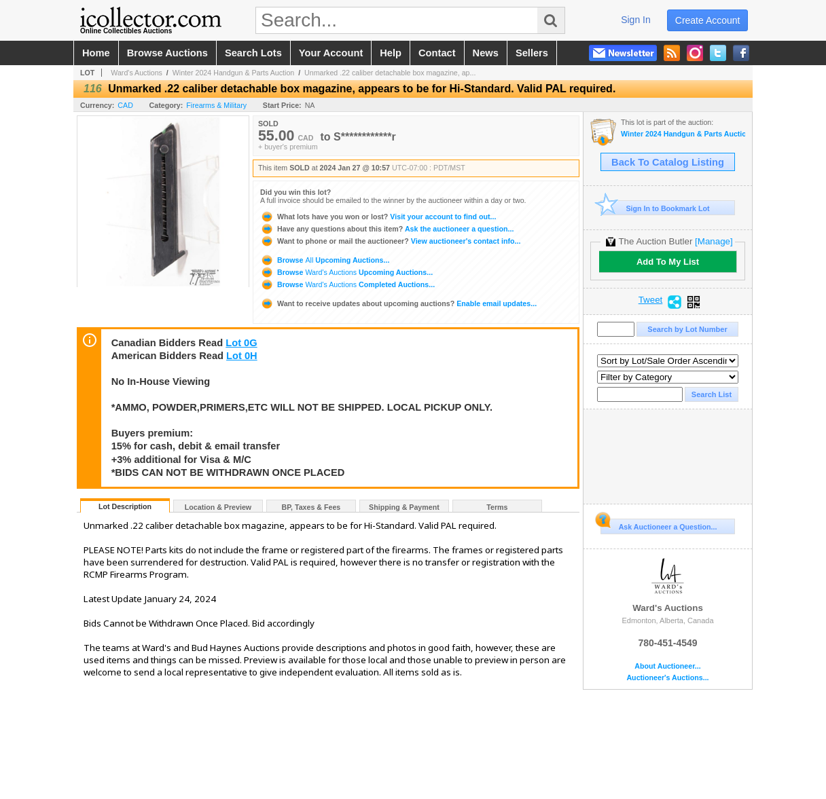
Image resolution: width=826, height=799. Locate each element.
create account (707, 20)
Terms (496, 507)
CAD (125, 105)
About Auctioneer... (667, 666)
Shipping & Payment (404, 507)
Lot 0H (241, 355)
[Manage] (713, 241)
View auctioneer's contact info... (390, 241)
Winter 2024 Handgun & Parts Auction (234, 73)
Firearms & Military (216, 105)
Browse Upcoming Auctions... (324, 260)
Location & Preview (218, 507)
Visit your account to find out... (378, 216)
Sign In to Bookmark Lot (655, 208)
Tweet (651, 300)
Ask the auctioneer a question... (387, 229)
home (96, 53)
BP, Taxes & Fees (311, 507)
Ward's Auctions (136, 73)
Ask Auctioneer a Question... (658, 525)
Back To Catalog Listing (667, 162)
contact (437, 53)
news (486, 53)
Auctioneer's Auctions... (667, 678)
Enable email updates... (398, 303)
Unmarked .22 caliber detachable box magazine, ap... (389, 73)
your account (331, 53)
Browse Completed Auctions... (347, 284)
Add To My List (667, 262)
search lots (253, 53)
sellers (532, 53)
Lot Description (124, 506)
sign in (636, 19)
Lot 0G (241, 342)
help (390, 53)
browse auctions (167, 53)
